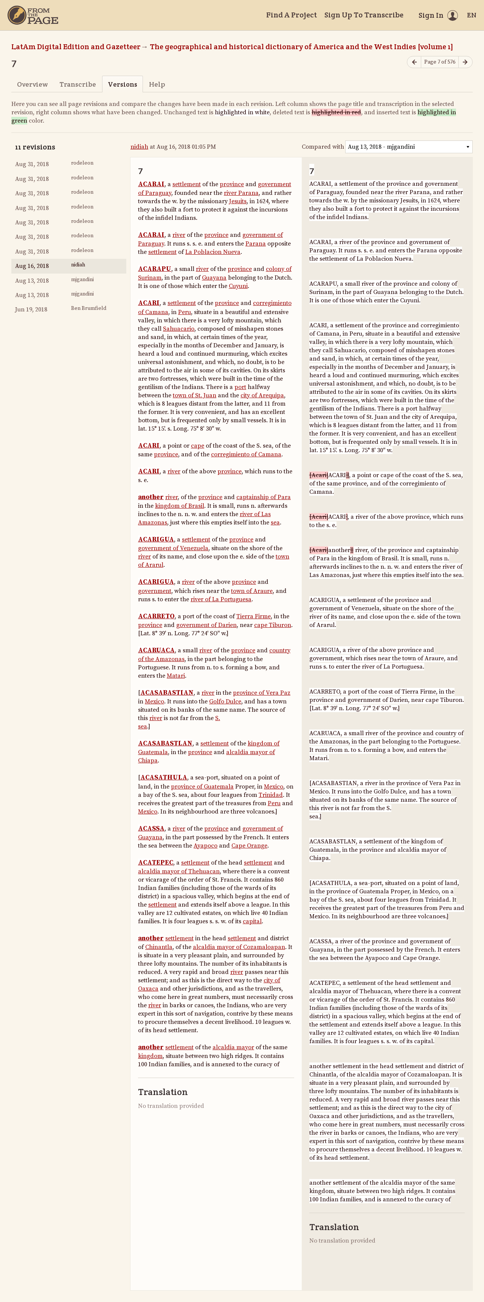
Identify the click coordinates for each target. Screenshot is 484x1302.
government (154, 591)
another (151, 497)
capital (252, 921)
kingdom (150, 1056)
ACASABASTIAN (167, 693)
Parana (255, 243)
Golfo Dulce (225, 701)
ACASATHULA (163, 777)
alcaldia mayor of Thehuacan (179, 871)
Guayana (214, 278)
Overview (32, 84)
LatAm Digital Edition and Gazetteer (76, 46)
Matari (176, 676)
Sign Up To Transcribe (363, 15)
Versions (122, 84)
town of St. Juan (194, 395)
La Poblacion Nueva (212, 252)
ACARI (149, 303)
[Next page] (465, 62)
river (178, 235)
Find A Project (291, 15)
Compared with (323, 147)
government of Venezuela (173, 548)
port (240, 387)
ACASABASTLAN (165, 743)
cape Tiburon (272, 625)
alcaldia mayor (233, 1047)
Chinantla (158, 947)
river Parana (241, 193)
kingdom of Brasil (179, 506)
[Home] (33, 15)
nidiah (139, 147)
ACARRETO (156, 616)
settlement (186, 184)
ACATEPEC (155, 863)
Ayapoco (205, 845)
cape (197, 446)
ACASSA (151, 828)
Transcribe (77, 84)
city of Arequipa (262, 395)
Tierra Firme (253, 616)
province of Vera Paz (261, 693)
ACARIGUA (156, 539)
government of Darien (206, 625)
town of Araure (252, 591)
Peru (184, 312)
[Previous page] (414, 62)
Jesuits (238, 201)
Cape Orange (249, 845)
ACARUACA (156, 650)
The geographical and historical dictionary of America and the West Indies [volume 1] (301, 46)
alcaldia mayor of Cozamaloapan (239, 947)
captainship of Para (263, 497)
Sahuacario (178, 329)
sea (275, 522)
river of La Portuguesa (221, 599)
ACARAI (151, 184)
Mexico (154, 701)
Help (157, 84)
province (232, 184)
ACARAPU (154, 269)
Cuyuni (238, 286)
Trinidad (271, 795)
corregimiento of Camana (246, 454)
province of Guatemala (202, 786)
